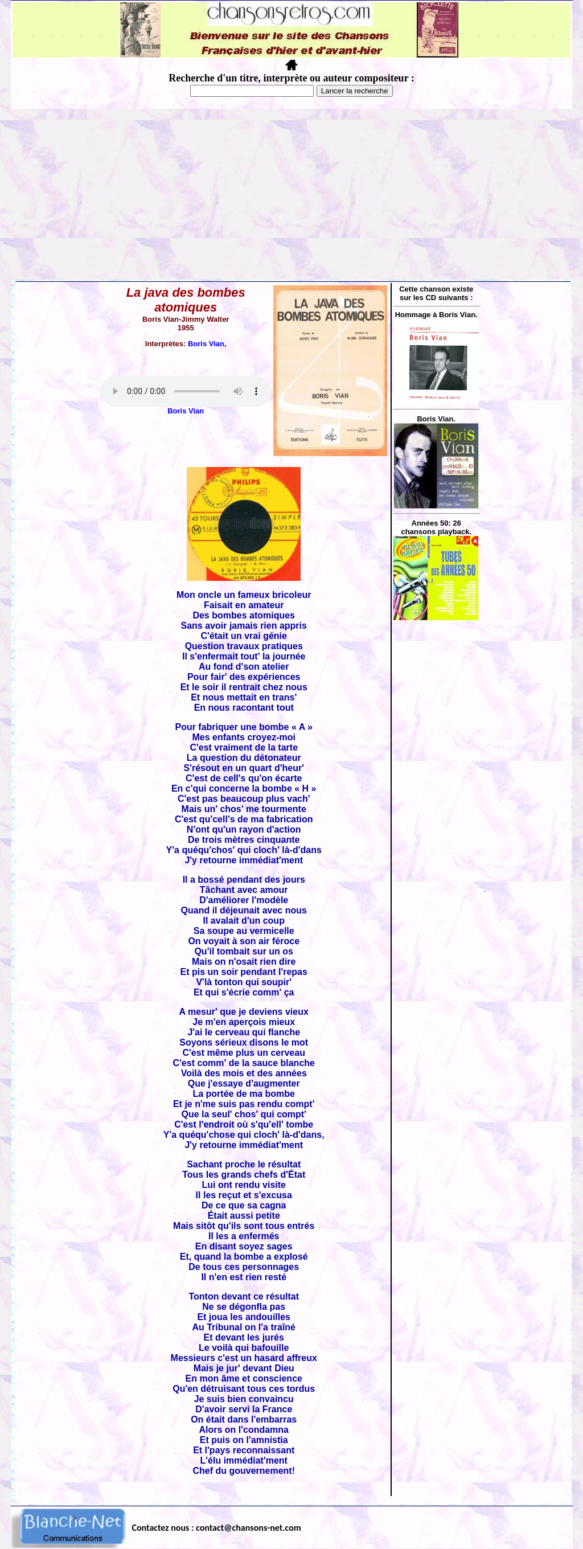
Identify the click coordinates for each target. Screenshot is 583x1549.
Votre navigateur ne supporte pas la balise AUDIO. (185, 391)
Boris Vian (206, 343)
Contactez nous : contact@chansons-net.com (216, 1527)
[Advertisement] (291, 194)
